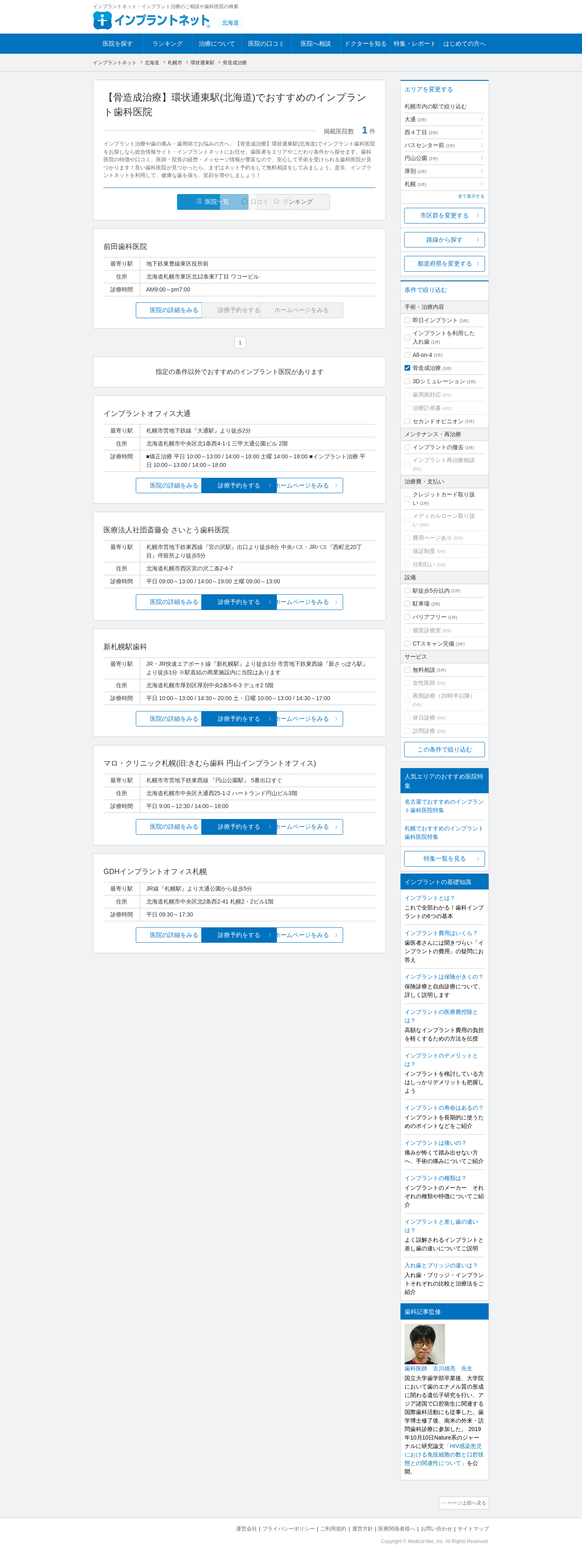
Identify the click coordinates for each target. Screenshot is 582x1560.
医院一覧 (159, 201)
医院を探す (118, 43)
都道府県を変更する (445, 263)
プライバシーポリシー (288, 1528)
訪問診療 (424, 731)
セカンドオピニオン (438, 421)
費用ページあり (432, 537)
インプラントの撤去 (438, 447)
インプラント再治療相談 (444, 460)
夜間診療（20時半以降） (444, 695)
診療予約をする (239, 485)
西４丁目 (421, 132)
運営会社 (246, 1528)
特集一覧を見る (445, 858)
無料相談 (424, 670)
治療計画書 (427, 408)
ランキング (167, 43)
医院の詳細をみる (148, 310)
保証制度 (424, 551)
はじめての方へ (464, 43)
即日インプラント (435, 320)
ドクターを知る (365, 43)
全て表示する (471, 196)
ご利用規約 (333, 1528)
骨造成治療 (427, 368)
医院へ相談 (316, 43)
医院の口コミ (266, 43)
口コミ (244, 201)
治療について (217, 43)
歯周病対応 (427, 394)
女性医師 (424, 683)
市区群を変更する (444, 215)
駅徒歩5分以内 (431, 590)
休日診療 (424, 717)
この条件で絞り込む (445, 749)
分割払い (424, 564)
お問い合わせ (436, 1528)
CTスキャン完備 (433, 643)
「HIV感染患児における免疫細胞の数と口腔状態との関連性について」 (444, 1454)
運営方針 (362, 1528)
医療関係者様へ (396, 1528)
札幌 (415, 184)
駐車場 (421, 603)
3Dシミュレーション (439, 381)
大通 (415, 119)
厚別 (415, 171)
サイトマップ (473, 1528)
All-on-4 (422, 355)
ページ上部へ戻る (466, 1502)
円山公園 (421, 158)
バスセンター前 (430, 145)
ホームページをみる (330, 485)
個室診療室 (427, 630)
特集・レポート (415, 43)
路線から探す (444, 239)
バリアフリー (430, 617)
